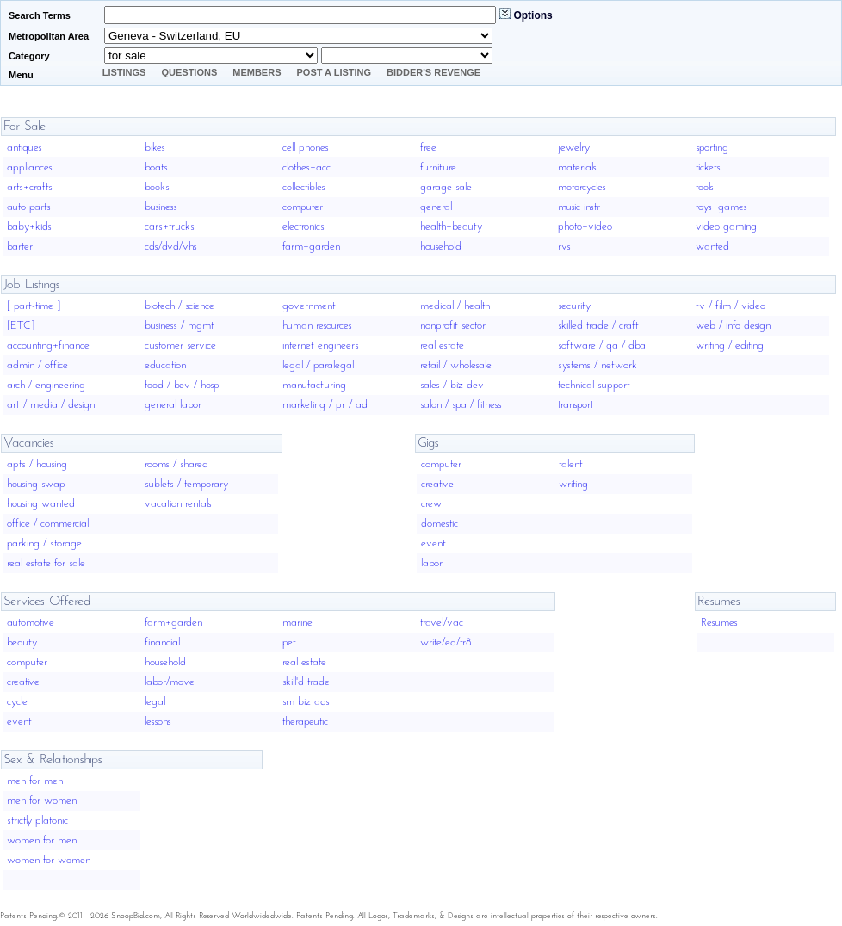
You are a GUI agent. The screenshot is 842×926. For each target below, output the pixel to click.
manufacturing (314, 385)
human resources (317, 325)
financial (162, 642)
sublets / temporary (186, 484)
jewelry (574, 147)
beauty (22, 642)
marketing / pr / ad (325, 405)
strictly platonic (37, 820)
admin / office (37, 365)
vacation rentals (178, 503)
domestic (439, 523)
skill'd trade (306, 682)
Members (256, 72)
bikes (155, 147)
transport (576, 405)
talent (571, 464)
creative (437, 484)
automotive (30, 622)
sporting (712, 147)
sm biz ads (306, 701)
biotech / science (179, 306)
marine (297, 622)
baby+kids (29, 226)
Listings (124, 72)
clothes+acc (306, 167)
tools (705, 187)
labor (432, 563)
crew (431, 503)
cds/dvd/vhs (171, 246)
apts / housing (37, 464)
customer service (180, 345)
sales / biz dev (452, 385)
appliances (30, 167)
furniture (438, 167)
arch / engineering (46, 385)
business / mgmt (179, 325)
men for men (35, 781)
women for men (42, 840)
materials (577, 167)
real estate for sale (46, 563)
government (309, 306)
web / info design (733, 325)
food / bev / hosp (182, 385)
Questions (189, 72)
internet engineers (320, 345)
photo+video (585, 226)
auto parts (29, 207)
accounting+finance (48, 345)
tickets (708, 167)
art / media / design (51, 405)
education (165, 365)
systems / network (597, 365)
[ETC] (20, 325)
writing (573, 484)
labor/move (170, 682)
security (574, 306)
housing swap (36, 484)
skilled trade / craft (598, 325)
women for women (48, 860)
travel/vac (441, 622)
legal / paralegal (318, 365)
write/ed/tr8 (446, 642)
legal (155, 701)
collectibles (303, 187)
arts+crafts (30, 187)
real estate (442, 345)
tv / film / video (730, 306)
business (161, 207)
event (433, 543)
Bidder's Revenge (433, 72)
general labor (173, 405)
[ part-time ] (33, 306)
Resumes (719, 622)
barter (20, 246)
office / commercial (48, 523)
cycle (17, 701)
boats (156, 167)
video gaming (726, 226)
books (157, 187)
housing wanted (41, 503)
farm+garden (311, 246)
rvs (564, 246)
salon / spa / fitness (461, 405)
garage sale (446, 187)
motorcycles (582, 187)
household (440, 246)
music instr (579, 207)
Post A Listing (334, 72)
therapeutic (305, 721)
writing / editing (730, 345)
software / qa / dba (602, 345)
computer (302, 207)
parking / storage (44, 543)
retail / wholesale (456, 365)
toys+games (721, 207)
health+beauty (451, 226)
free (428, 147)
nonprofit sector (453, 325)
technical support (594, 385)
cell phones (305, 147)
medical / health (455, 306)
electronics (303, 226)
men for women (42, 800)
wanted (712, 246)
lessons (158, 721)
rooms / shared (176, 464)
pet (289, 642)
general (436, 207)
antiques (24, 147)
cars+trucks (170, 226)
